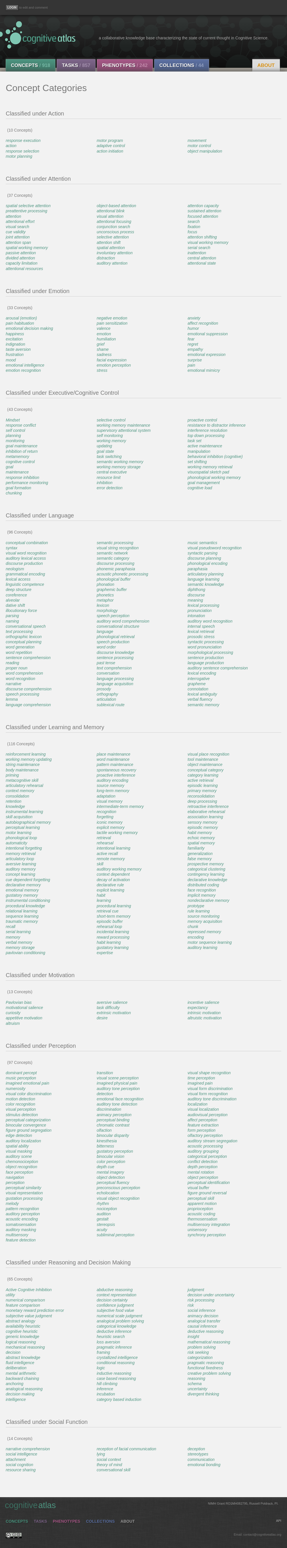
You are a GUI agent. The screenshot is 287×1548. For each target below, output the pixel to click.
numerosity (15, 1088)
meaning (195, 600)
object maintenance (205, 764)
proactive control (202, 420)
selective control (111, 420)
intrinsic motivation (204, 1012)
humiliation (106, 339)
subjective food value (115, 1310)
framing (103, 1352)
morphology (107, 610)
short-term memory (113, 916)
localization (197, 1104)
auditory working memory (119, 869)
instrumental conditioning (28, 900)
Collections (181, 65)
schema (195, 1383)
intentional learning (113, 848)
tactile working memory (117, 832)
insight (193, 1336)
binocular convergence (26, 1125)
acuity (102, 1229)
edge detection (19, 1135)
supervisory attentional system (124, 430)
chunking (14, 493)
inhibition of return (22, 451)
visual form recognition (208, 1093)
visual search (17, 226)
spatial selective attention (28, 205)
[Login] (12, 7)
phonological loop (21, 837)
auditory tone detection (117, 1104)
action (11, 145)
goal (9, 467)
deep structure (19, 589)
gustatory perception (115, 1151)
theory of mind (109, 1464)
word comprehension (24, 673)
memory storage (20, 947)
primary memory (202, 790)
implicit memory (201, 895)
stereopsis (106, 1224)
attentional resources (24, 268)
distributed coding (203, 885)
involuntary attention (114, 253)
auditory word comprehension (123, 621)
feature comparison (23, 1305)
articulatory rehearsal (24, 785)
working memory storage (118, 467)
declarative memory (23, 885)
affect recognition (203, 323)
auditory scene (19, 1156)
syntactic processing (206, 642)
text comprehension (114, 668)
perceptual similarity (23, 1187)
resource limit (108, 477)
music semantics (202, 542)
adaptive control (111, 145)
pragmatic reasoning (206, 1362)
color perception (111, 1161)
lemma (12, 699)
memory (13, 937)
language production (206, 663)
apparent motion (202, 1203)
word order (106, 647)
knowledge (15, 806)
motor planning (19, 156)
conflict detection (202, 1161)
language (105, 631)
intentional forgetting (24, 848)
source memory (110, 785)
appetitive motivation (24, 1018)
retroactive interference (208, 806)
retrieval (104, 837)
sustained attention (204, 211)
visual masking (19, 1151)
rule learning (199, 911)
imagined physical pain (117, 1083)
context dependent (113, 874)
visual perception (21, 1109)
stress (102, 370)
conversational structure (118, 626)
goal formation (18, 488)
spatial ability (17, 1146)
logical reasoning (21, 1342)
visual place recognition (208, 754)
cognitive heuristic (22, 1331)
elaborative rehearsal (206, 811)
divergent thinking (203, 1394)
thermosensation (202, 1219)
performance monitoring (27, 482)
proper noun (17, 668)
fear (191, 339)
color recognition (20, 1104)
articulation (106, 699)
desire (102, 1018)
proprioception (200, 1208)
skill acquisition (19, 817)
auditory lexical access (26, 558)
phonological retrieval (115, 636)
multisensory (17, 1235)
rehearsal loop (109, 926)
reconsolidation (201, 796)
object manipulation (205, 151)
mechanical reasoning (25, 1347)
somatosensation (21, 1224)
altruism (13, 1023)
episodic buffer (110, 921)
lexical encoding (202, 673)
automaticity (16, 843)
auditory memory (21, 869)
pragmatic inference (114, 1347)
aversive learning (21, 864)
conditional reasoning (115, 1362)
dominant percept (21, 1072)
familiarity (196, 848)
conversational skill (113, 1470)
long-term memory (113, 790)
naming (12, 621)
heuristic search (111, 1336)
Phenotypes (125, 65)
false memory (200, 858)
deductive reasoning (205, 1331)
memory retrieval (21, 853)
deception (196, 1449)
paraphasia (197, 569)
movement (197, 140)
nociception (107, 1208)
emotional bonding (204, 1464)
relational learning (22, 911)
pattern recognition (22, 1208)
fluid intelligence (20, 1362)
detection (105, 1093)
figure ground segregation (29, 1130)
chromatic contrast (113, 1125)
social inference (201, 1310)
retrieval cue (107, 911)
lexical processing (203, 605)
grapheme (197, 683)
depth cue (105, 1166)
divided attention (20, 258)
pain (191, 365)
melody (12, 1203)
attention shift (108, 242)
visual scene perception (117, 1078)
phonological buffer (113, 579)
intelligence (16, 1399)
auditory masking (21, 1229)
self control (15, 430)
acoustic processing (205, 1146)
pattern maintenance (115, 764)
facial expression (111, 360)
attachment (16, 1459)
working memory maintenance (123, 425)
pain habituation (20, 323)
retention (13, 801)
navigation (15, 1177)
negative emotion (112, 318)
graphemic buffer (112, 589)
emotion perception (114, 365)
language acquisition (115, 683)
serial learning (18, 931)
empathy (195, 349)
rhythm (103, 1203)
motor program (110, 140)
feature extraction (203, 1125)
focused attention (203, 216)
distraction (106, 258)
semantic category (113, 558)
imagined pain (200, 1083)
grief (100, 344)
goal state (105, 451)
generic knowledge (22, 1336)
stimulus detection (22, 1114)
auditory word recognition (210, 621)
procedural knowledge (25, 906)
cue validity (16, 232)
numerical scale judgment (119, 1316)
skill (100, 864)
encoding (196, 937)
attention (13, 216)
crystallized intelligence (117, 1357)
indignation (15, 344)
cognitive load (200, 488)
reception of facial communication (126, 1449)
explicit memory (110, 827)
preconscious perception (118, 1187)
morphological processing (210, 652)
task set (194, 440)
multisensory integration (209, 1224)
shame (103, 349)
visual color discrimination (29, 1093)
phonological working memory (214, 477)
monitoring (15, 440)
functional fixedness (205, 1368)
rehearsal (105, 843)
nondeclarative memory (208, 900)
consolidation (17, 796)
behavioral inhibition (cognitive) (215, 456)
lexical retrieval (201, 631)
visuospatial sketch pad (208, 472)
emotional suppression (208, 334)
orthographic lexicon (24, 636)
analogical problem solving (120, 1321)
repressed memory (204, 931)
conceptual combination (27, 542)
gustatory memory (22, 895)
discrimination (109, 1109)
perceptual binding (113, 1120)
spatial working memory (27, 247)
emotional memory (22, 890)
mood (11, 360)
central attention (202, 258)
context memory (20, 790)
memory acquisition (205, 921)
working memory (111, 440)
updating (104, 446)
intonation (196, 615)
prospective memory (206, 864)
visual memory (109, 801)
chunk (193, 926)
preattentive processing (26, 211)
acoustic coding (201, 1214)
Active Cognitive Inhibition (29, 1289)
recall (10, 926)
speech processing (22, 694)
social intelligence (21, 1454)
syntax (11, 548)
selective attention (113, 237)
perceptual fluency (113, 1182)
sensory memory (202, 822)
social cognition (19, 1464)
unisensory (197, 1229)
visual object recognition (118, 1198)
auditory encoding (112, 780)
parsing (12, 615)
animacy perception (114, 1114)
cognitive (141, 1505)
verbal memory (19, 942)
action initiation (110, 151)
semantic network (112, 553)
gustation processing (24, 1198)
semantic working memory (120, 461)
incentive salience (203, 1002)
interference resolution (207, 430)
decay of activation (113, 879)
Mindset (13, 420)
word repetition (19, 652)
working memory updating (29, 759)
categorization (200, 1357)
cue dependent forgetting (28, 879)
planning (13, 435)
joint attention (18, 237)
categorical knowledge (116, 1326)
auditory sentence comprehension (218, 668)
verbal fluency (200, 699)
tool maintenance (203, 759)
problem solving (202, 1347)
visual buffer (198, 1187)
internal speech (201, 626)
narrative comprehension (28, 1449)
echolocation (108, 1193)
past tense (106, 663)
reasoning (196, 1378)
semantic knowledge (206, 584)
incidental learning (113, 931)
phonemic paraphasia (116, 569)
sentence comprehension (28, 657)
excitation (14, 339)
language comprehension (28, 704)
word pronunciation (204, 647)
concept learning (20, 874)
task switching (109, 456)
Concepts (30, 65)
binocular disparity (113, 1135)
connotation (198, 689)
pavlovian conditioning (25, 952)
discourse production (24, 563)
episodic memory (203, 827)
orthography (107, 694)
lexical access (18, 579)
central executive (112, 472)
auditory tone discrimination (212, 1099)
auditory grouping (203, 1151)
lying (101, 1454)
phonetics (105, 595)
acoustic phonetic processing (122, 574)
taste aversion (18, 349)
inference (105, 1389)
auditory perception (23, 1214)
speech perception (113, 615)
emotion (104, 334)
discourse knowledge (115, 652)
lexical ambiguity (202, 694)
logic (101, 1368)
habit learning (109, 942)
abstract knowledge (23, 1357)
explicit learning (110, 890)
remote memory (111, 858)
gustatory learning (112, 947)
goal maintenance (22, 446)
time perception (201, 1078)
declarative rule (110, 885)
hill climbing (107, 1383)
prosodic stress (201, 636)
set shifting (197, 461)
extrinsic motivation (114, 1012)
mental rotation (201, 1172)
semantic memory (203, 704)
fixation (194, 226)
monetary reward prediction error (35, 1310)
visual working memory (208, 242)
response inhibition (22, 477)
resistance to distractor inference (216, 425)
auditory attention (112, 263)
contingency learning (206, 874)
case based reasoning (116, 1378)
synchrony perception (207, 1235)
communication (201, 1459)
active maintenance (205, 446)
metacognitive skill (22, 780)
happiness (15, 334)
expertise (105, 952)
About (266, 65)
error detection (109, 488)
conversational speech (26, 626)
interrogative (199, 678)
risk (191, 1305)
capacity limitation (22, 263)
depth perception (202, 1166)
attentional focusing (114, 221)
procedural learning (114, 906)
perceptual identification (209, 1182)
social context (109, 1459)
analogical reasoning (24, 1389)
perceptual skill (201, 1198)
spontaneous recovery (116, 770)
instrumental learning (24, 811)
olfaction (104, 1130)
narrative (13, 683)
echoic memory (201, 837)
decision (13, 1352)
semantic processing (115, 542)
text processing (19, 631)
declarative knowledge (207, 879)
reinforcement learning (26, 754)
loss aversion (108, 1342)
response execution (23, 140)
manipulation (199, 451)
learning (104, 900)
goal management (204, 482)
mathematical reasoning (209, 1342)
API (278, 1520)
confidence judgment (115, 1305)
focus (192, 232)
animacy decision (203, 1316)
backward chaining (22, 1378)
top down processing (206, 435)
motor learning (19, 832)
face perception (19, 1172)
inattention (197, 253)
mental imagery (110, 1172)
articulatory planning (205, 574)
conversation (108, 673)
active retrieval (200, 780)
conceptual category (205, 770)
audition (104, 1214)
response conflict (21, 425)
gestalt (102, 1219)
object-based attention (116, 205)
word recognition (20, 678)
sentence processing (115, 657)
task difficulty (108, 1007)
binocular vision (110, 1156)
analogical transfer (204, 1321)
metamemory (17, 456)
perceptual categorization (28, 1120)
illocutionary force (21, 610)
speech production (113, 642)
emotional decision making (29, 328)
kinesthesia (107, 1141)
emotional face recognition (120, 1099)
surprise (195, 360)
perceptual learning (23, 827)
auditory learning (202, 947)
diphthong (196, 589)
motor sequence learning (210, 942)
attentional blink (110, 211)
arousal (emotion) (21, 318)
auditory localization (23, 1141)
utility (10, 1295)
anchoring (15, 1383)
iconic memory (109, 822)
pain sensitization (112, 323)
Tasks (76, 65)
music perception (21, 1078)
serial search (199, 247)
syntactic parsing (202, 553)
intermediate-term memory (120, 806)
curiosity (13, 1012)
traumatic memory (22, 921)
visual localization (203, 1109)
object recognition (21, 1166)
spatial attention (111, 247)
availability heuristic (23, 1326)
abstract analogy (20, 1321)
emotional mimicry (204, 370)
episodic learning (203, 785)
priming (12, 775)
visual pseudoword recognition (214, 548)
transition (105, 1072)
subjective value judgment (29, 1316)
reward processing (113, 937)
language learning (203, 579)
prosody (104, 689)
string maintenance (23, 764)
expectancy (198, 1007)
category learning (203, 775)
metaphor (105, 600)
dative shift (15, 605)
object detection (111, 1177)
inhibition (104, 482)
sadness (104, 354)
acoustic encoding (22, 1219)
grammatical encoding (25, 574)
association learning (205, 817)
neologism (15, 569)
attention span (18, 242)
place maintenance (113, 754)
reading (12, 663)
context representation (116, 1295)
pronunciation (200, 610)
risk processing (201, 1300)
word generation (20, 647)
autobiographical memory (28, 822)
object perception (203, 1177)
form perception (201, 1130)
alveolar (13, 600)
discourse (196, 595)
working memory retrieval (210, 467)
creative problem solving (209, 1373)
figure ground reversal (207, 1193)
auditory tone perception (118, 1088)
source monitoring (203, 916)
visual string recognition (117, 548)
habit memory (200, 832)
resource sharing (21, 1470)
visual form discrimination (210, 1088)
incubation (106, 1394)
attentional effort (20, 221)
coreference (16, 595)
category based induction (119, 1399)
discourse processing (115, 563)
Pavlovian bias (19, 1002)
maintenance (17, 472)
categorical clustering (206, 869)
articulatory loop (20, 858)
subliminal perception (115, 1235)
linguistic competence (25, 584)
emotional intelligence (25, 365)
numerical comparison (25, 1300)
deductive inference (114, 1331)
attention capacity (203, 205)
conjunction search (113, 226)
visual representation (24, 1193)
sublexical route (110, 704)
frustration (15, 354)
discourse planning (204, 558)
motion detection (20, 1099)
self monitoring (110, 435)
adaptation (106, 796)
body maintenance (22, 770)
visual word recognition (26, 553)
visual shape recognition (209, 1072)
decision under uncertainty (211, 1295)
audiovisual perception (207, 1114)
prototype (196, 906)
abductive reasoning (114, 1289)
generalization (200, 853)
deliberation (16, 1368)
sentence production (206, 657)
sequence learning (22, 916)
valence (103, 328)
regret (193, 344)
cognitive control (20, 461)
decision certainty (112, 1300)
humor (193, 328)
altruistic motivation (205, 1018)
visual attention (110, 216)
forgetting (105, 817)
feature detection (21, 1240)
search (194, 221)
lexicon (103, 605)
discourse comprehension (29, 689)
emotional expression (206, 354)
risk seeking (198, 1352)
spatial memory (201, 843)
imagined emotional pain (27, 1083)
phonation (105, 584)
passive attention (21, 253)
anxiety (194, 318)
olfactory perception (205, 1135)
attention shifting (202, 237)
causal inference (202, 1326)
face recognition (202, 890)
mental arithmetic (21, 1373)
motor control (199, 145)
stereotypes (198, 1454)
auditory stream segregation (212, 1141)
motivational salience (24, 1007)
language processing (115, 678)
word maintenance (113, 759)
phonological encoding (207, 563)
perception (15, 1182)
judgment (196, 1289)
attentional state (202, 263)
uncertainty (197, 1389)
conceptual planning (24, 642)
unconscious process (115, 232)
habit (101, 895)
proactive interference (116, 775)
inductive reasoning (114, 1373)
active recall (107, 853)
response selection (22, 151)
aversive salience (112, 1002)
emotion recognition (23, 370)
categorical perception (207, 1156)
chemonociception (22, 1161)
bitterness (105, 1146)
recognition (106, 811)
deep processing (202, 801)
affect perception (202, 1120)
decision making (20, 1394)
